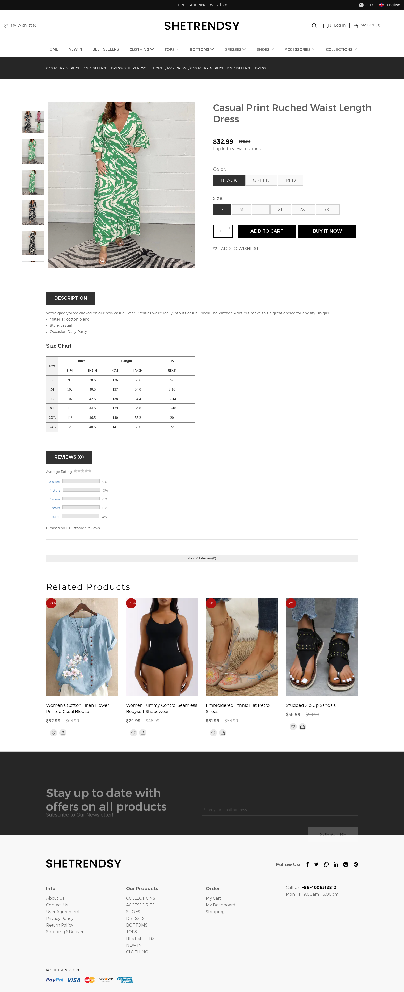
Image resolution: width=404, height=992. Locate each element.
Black (229, 180)
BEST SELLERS (105, 49)
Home (158, 68)
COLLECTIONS (341, 49)
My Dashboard (220, 905)
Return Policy (59, 925)
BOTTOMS (202, 49)
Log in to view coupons (237, 149)
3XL (328, 209)
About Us (55, 898)
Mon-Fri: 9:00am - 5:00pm (312, 894)
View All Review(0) (202, 558)
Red (290, 180)
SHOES (265, 49)
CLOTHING (141, 49)
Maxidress (176, 68)
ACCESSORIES (300, 49)
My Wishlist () (21, 25)
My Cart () (367, 25)
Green (261, 180)
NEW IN (75, 49)
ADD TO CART (266, 231)
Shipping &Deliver (64, 931)
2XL (303, 209)
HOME (52, 49)
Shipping (215, 911)
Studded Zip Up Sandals (311, 705)
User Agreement (63, 911)
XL (281, 209)
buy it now (327, 231)
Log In (336, 25)
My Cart (213, 898)
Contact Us (57, 905)
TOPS (172, 49)
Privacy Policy (59, 918)
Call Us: (311, 887)
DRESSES (235, 49)
